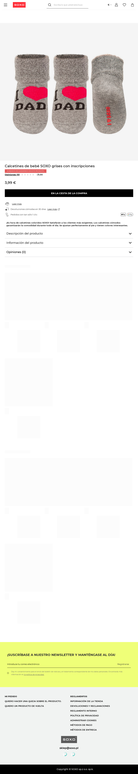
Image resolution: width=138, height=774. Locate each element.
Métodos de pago (81, 725)
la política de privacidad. (34, 675)
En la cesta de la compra (69, 193)
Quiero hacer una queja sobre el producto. (33, 701)
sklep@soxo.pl (69, 748)
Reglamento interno (83, 710)
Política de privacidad (84, 715)
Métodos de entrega (83, 729)
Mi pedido (11, 696)
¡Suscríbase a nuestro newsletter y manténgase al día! (61, 654)
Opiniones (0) (12, 174)
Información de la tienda (86, 701)
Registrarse (123, 664)
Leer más (17, 204)
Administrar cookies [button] (83, 720)
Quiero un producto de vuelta (24, 706)
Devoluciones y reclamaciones (90, 706)
